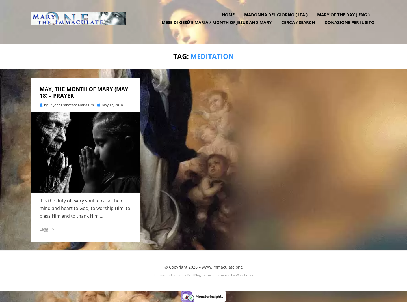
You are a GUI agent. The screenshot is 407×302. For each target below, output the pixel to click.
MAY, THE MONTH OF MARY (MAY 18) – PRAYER (84, 92)
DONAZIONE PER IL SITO (351, 25)
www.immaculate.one (222, 266)
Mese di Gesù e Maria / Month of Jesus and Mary (218, 25)
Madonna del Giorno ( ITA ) (277, 18)
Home (229, 18)
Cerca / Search (299, 25)
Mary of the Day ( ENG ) (345, 18)
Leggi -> (47, 229)
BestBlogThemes (200, 275)
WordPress (244, 275)
